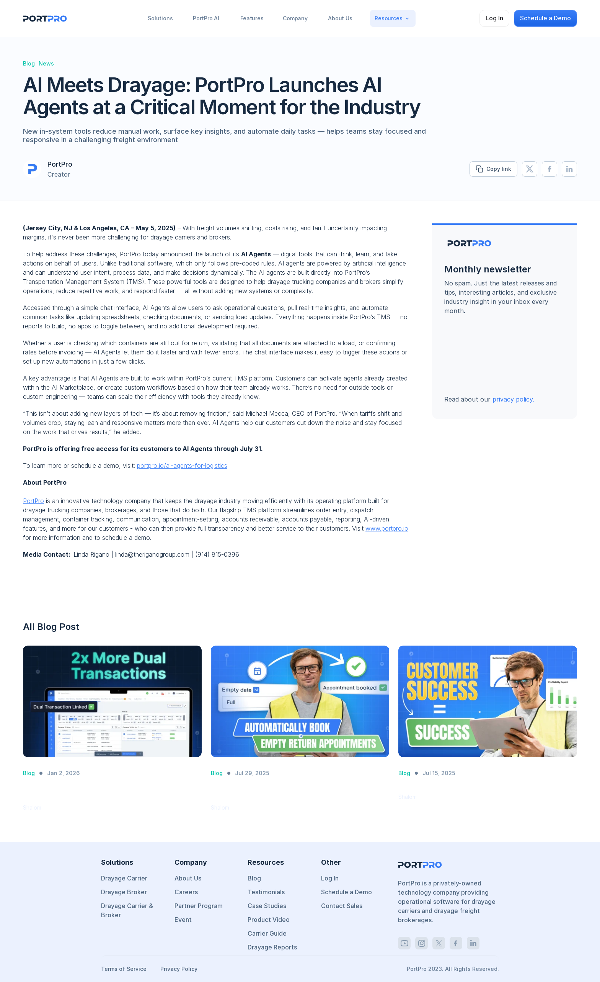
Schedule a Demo (346, 892)
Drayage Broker (124, 892)
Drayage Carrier (124, 878)
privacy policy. (513, 399)
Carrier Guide (267, 933)
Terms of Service (124, 969)
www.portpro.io (386, 528)
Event (183, 919)
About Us (187, 878)
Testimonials (266, 892)
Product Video (269, 919)
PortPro (33, 501)
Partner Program (198, 906)
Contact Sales (341, 906)
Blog (254, 878)
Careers (186, 892)
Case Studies (267, 906)
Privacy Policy (178, 969)
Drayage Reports (272, 947)
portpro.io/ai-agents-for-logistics (182, 465)
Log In (330, 878)
